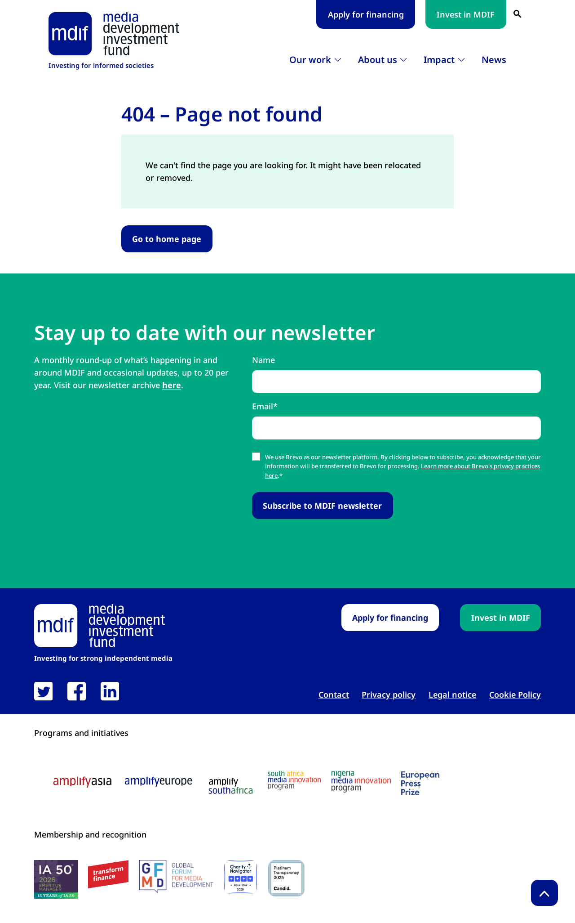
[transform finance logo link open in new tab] (108, 874)
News (494, 60)
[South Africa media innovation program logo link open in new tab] (294, 780)
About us (377, 60)
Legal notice (452, 694)
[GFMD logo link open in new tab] (176, 876)
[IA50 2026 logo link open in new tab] (56, 879)
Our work (310, 60)
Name (263, 359)
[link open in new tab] (43, 691)
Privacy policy (389, 694)
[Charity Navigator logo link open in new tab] (240, 877)
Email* (265, 406)
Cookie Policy (515, 694)
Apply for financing (366, 14)
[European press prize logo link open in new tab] (420, 783)
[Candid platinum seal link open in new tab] (286, 878)
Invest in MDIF (466, 14)
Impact (439, 60)
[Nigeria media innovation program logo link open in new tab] (361, 782)
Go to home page (166, 238)
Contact (333, 694)
